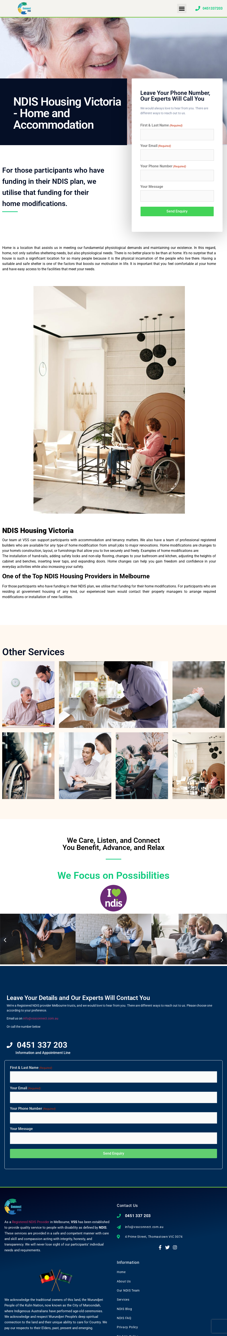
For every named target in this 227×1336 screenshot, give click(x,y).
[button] (181, 8)
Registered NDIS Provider (30, 1216)
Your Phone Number (163, 165)
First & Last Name (161, 125)
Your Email (155, 145)
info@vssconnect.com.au (40, 1015)
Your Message (151, 185)
